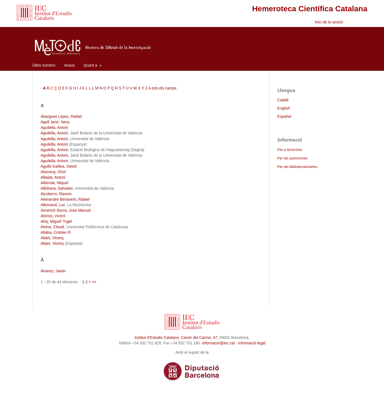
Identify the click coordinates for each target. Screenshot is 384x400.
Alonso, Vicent (53, 216)
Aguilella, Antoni (54, 127)
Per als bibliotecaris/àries (297, 167)
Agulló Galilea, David (59, 166)
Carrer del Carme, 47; (199, 337)
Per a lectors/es (289, 150)
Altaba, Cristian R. (56, 232)
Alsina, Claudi (52, 227)
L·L (91, 88)
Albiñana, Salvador (57, 188)
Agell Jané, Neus (55, 122)
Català (282, 100)
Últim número (43, 65)
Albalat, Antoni (53, 177)
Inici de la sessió (329, 22)
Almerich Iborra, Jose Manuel (66, 210)
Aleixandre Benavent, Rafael (65, 199)
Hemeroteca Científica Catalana (309, 8)
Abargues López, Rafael (61, 116)
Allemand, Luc (53, 205)
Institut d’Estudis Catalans (157, 337)
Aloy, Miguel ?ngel (56, 221)
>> (94, 282)
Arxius (69, 65)
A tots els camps (162, 88)
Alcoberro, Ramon (56, 194)
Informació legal (251, 343)
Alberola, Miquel (54, 183)
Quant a (90, 65)
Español (284, 116)
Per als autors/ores (292, 158)
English (283, 108)
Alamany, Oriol (53, 172)
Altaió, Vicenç (52, 238)
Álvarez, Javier (53, 271)
